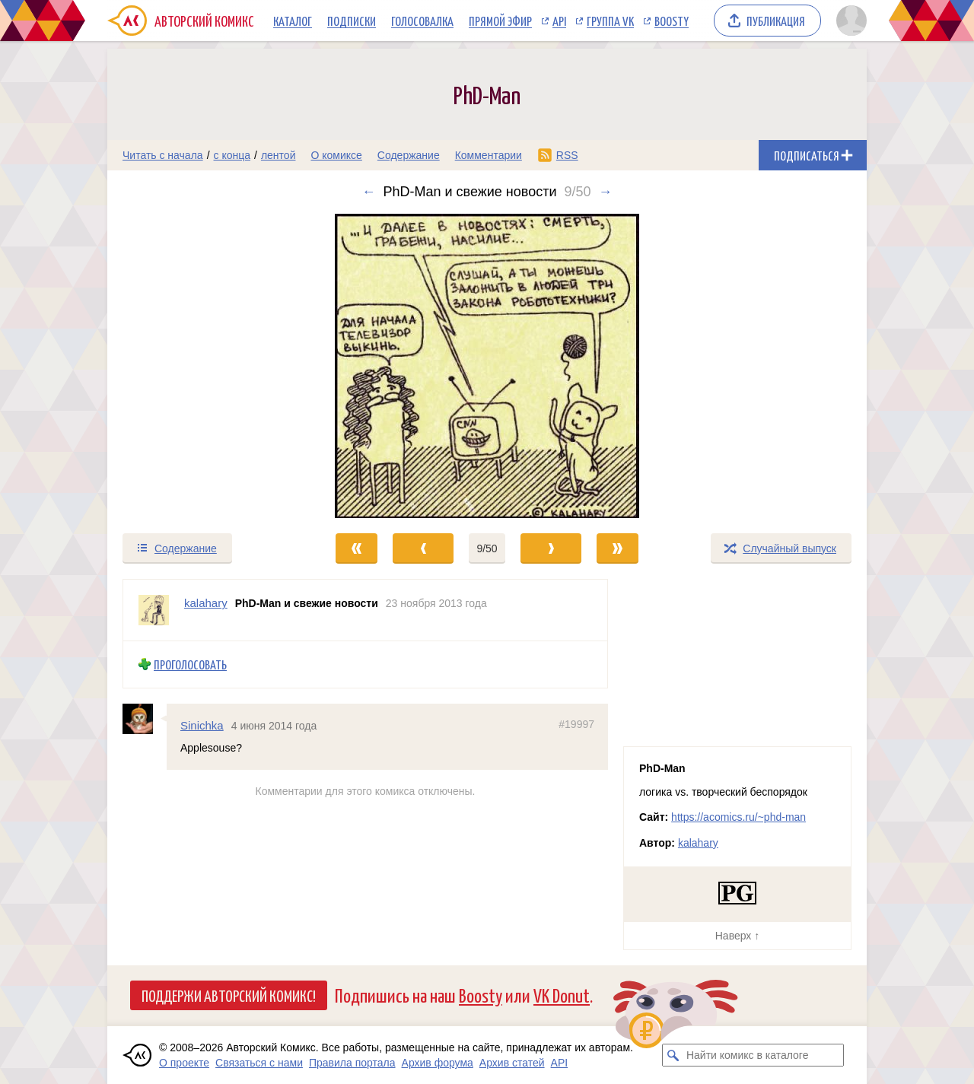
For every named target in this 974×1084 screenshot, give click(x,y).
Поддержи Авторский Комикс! (229, 995)
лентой (278, 155)
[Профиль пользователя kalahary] (153, 610)
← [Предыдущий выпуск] (368, 191)
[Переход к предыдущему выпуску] (202, 366)
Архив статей (512, 1063)
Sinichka (202, 724)
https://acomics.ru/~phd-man (738, 817)
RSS (567, 155)
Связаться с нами (259, 1063)
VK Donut (561, 994)
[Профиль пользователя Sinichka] (145, 718)
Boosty (671, 20)
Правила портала (352, 1063)
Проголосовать (190, 664)
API (559, 20)
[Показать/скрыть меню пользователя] (849, 20)
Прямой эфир (500, 20)
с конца (232, 155)
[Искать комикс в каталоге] (673, 1055)
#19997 (576, 723)
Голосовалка (422, 20)
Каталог (292, 20)
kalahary (698, 843)
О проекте (184, 1063)
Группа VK (610, 20)
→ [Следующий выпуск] (606, 191)
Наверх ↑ (737, 936)
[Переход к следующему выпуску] (487, 366)
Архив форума (437, 1063)
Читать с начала (163, 155)
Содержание (408, 155)
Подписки (351, 20)
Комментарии (488, 155)
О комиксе (335, 155)
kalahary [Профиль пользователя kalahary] (206, 602)
